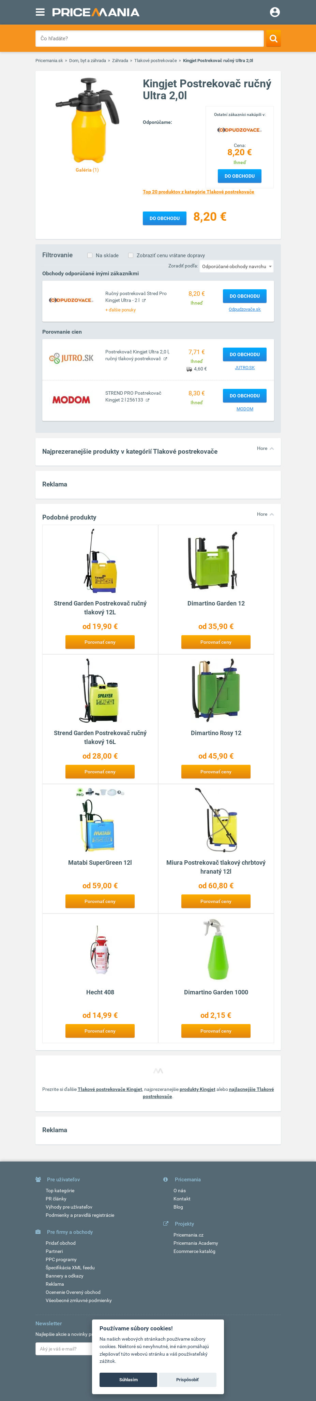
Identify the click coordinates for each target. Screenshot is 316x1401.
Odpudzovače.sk (245, 309)
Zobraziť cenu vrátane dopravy (171, 255)
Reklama (55, 1284)
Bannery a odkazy (65, 1276)
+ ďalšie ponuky (120, 309)
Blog (178, 1207)
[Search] (273, 38)
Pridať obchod (61, 1243)
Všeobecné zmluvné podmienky (79, 1300)
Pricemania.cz (189, 1235)
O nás (180, 1190)
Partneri (54, 1251)
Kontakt (182, 1198)
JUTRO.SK (245, 367)
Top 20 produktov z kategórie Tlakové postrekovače (198, 191)
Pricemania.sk (49, 60)
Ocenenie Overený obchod (73, 1292)
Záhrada (120, 60)
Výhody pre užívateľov (69, 1207)
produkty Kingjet (197, 1089)
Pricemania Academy (196, 1243)
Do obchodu (240, 176)
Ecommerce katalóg (194, 1251)
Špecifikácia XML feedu (70, 1267)
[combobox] (236, 266)
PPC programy (61, 1259)
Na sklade (107, 255)
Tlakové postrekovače (155, 60)
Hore (262, 448)
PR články (56, 1198)
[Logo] (239, 129)
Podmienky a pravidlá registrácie (80, 1215)
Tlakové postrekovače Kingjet (110, 1089)
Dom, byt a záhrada (87, 60)
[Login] (275, 13)
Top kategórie (60, 1190)
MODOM (245, 408)
